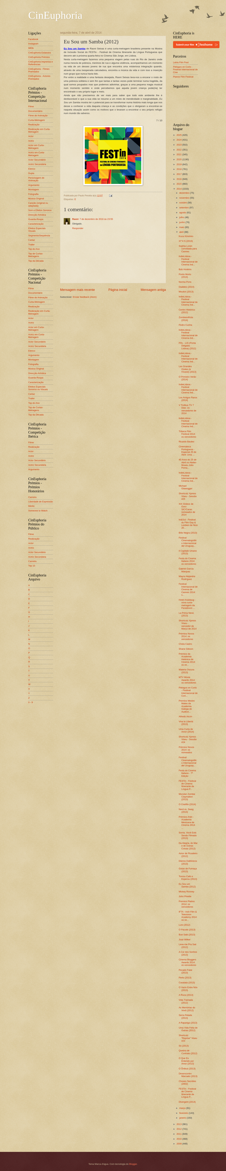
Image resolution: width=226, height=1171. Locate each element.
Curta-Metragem (36, 120)
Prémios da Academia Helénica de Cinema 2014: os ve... (187, 659)
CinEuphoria (55, 15)
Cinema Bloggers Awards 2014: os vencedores (187, 962)
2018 (179, 169)
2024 (179, 139)
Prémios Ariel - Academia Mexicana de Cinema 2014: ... (187, 822)
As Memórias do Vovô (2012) (187, 1009)
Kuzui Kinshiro (186, 236)
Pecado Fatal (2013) (185, 971)
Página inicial (117, 290)
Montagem (33, 189)
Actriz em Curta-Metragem (36, 153)
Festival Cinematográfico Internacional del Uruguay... (188, 541)
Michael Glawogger (185, 487)
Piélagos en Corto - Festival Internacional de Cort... (188, 691)
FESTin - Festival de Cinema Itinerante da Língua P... (187, 785)
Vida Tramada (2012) (186, 1001)
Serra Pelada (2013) (185, 1016)
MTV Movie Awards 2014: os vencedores (187, 680)
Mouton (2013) (186, 291)
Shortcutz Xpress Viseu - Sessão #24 (188, 739)
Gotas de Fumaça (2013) (188, 870)
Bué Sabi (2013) (187, 934)
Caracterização (36, 224)
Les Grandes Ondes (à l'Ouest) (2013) (187, 369)
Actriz (31, 140)
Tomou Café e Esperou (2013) (188, 877)
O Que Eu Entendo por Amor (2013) (186, 1061)
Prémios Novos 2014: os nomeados (186, 750)
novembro (184, 197)
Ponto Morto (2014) (185, 275)
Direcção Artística (37, 214)
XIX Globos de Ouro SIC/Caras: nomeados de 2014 (187, 509)
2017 (179, 174)
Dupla (31, 173)
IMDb (31, 48)
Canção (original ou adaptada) (38, 204)
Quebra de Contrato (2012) (188, 1052)
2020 (179, 159)
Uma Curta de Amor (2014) (186, 730)
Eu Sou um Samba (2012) (187, 885)
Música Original (36, 198)
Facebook (33, 39)
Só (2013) (184, 1045)
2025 (179, 135)
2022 (179, 149)
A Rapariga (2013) (188, 1022)
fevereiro (184, 1113)
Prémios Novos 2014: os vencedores (186, 636)
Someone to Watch (37, 510)
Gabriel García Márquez (186, 570)
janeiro (183, 1117)
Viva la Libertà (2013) (186, 722)
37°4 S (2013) (186, 241)
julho (182, 217)
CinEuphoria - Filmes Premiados (38, 70)
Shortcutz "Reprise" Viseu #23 (188, 1038)
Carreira (32, 497)
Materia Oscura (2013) (186, 671)
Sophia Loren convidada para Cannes (188, 249)
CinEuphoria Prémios (39, 57)
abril (181, 232)
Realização (34, 124)
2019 (179, 164)
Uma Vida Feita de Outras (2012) (188, 1029)
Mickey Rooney (186, 891)
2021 (179, 154)
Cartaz (31, 240)
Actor (31, 136)
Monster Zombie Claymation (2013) (187, 797)
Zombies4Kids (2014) (186, 318)
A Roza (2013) (186, 995)
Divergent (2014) (187, 1102)
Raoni (75, 219)
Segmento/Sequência (39, 235)
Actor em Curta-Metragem (36, 146)
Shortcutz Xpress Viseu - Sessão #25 (188, 496)
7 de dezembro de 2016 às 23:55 (96, 219)
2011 (179, 1134)
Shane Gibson (186, 649)
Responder (77, 228)
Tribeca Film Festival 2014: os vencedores (187, 434)
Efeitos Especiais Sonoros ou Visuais (38, 388)
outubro (183, 202)
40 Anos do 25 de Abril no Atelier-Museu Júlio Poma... (188, 463)
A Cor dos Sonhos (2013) (188, 953)
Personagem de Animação (36, 179)
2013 (179, 1124)
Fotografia (33, 194)
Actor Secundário (37, 159)
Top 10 (31, 565)
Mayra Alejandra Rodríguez (187, 577)
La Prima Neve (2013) (186, 614)
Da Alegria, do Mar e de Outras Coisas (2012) (188, 846)
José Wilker (185, 939)
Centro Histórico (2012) (187, 311)
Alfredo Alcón (185, 716)
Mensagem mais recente (77, 290)
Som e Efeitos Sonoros (40, 210)
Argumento (33, 185)
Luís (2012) (184, 925)
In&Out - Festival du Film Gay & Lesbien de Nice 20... (188, 523)
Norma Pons (185, 282)
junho (182, 222)
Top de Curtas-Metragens (35, 255)
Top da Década (36, 261)
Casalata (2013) (187, 982)
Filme (31, 106)
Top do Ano (34, 249)
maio (182, 227)
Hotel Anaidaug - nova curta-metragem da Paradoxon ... (187, 604)
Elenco (31, 168)
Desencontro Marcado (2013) (188, 1075)
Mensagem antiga (153, 290)
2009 (179, 1143)
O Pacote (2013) (187, 929)
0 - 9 (30, 702)
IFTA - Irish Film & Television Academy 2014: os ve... (188, 915)
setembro (184, 207)
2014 (179, 188)
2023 (179, 144)
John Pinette (185, 896)
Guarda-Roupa (35, 219)
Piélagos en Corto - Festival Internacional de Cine (185, 69)
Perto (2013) (185, 977)
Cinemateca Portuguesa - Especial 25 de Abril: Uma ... (187, 450)
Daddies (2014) (186, 287)
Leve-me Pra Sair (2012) (187, 945)
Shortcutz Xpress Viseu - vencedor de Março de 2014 (188, 624)
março (182, 1108)
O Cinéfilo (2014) (187, 804)
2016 (179, 179)
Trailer (31, 244)
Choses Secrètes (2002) (187, 1082)
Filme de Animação (38, 115)
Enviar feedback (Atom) (85, 297)
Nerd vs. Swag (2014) (186, 810)
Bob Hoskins (185, 269)
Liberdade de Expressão (40, 501)
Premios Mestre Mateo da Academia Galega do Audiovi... (187, 706)
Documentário (35, 111)
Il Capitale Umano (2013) (188, 552)
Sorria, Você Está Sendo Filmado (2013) (188, 835)
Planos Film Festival (183, 76)
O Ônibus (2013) (187, 1068)
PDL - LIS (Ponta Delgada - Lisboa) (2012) (187, 346)
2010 (179, 1139)
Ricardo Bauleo (186, 441)
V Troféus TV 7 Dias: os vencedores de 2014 (187, 409)
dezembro (184, 193)
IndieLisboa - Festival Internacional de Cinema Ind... (188, 260)
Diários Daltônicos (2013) (188, 862)
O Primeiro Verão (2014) (187, 378)
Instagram (33, 43)
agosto (183, 212)
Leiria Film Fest (181, 62)
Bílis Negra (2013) (188, 532)
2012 (179, 1129)
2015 (179, 184)
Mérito (31, 506)
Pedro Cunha (185, 325)
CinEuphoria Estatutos (39, 52)
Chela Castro (185, 644)
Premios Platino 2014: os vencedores (187, 904)
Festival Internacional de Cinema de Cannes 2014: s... (188, 589)
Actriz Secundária (37, 164)
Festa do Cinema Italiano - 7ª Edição (187, 773)
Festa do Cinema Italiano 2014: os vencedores (187, 561)
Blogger (133, 1164)
